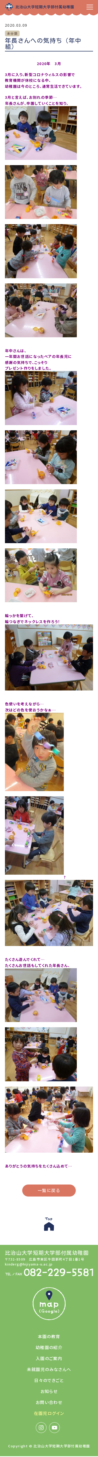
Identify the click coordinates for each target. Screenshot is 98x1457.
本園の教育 (49, 1336)
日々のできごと (49, 1380)
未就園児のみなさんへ (49, 1369)
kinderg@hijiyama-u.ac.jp (29, 1264)
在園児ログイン (49, 1413)
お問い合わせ (49, 1402)
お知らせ (49, 1391)
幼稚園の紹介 (49, 1347)
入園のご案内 (49, 1358)
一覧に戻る (49, 1190)
